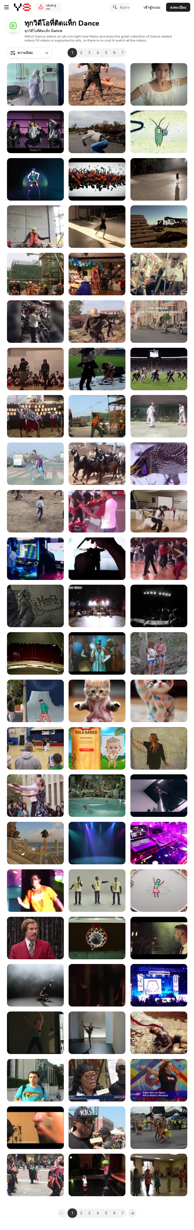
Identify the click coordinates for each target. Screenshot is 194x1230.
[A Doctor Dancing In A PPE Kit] (35, 84)
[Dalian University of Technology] (35, 795)
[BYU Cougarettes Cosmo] (158, 369)
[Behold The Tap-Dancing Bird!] (158, 463)
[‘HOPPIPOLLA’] (158, 748)
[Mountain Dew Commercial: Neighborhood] (158, 321)
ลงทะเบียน (178, 7)
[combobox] (29, 52)
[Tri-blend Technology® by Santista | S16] (158, 84)
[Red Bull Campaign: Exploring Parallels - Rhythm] (97, 226)
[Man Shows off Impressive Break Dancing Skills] (97, 132)
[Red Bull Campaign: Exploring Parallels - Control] (158, 226)
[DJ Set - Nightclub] (158, 843)
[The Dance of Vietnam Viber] (97, 179)
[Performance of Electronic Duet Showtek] (158, 985)
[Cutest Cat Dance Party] (158, 701)
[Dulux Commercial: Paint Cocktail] (97, 653)
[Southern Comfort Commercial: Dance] (97, 890)
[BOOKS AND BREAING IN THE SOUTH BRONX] (97, 1080)
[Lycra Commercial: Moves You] (158, 1032)
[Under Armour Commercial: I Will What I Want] (97, 1032)
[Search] (114, 7)
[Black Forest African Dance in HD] (97, 985)
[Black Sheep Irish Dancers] (35, 1175)
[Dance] (35, 606)
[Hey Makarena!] (158, 653)
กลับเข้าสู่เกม (51, 7)
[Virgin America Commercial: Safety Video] (35, 132)
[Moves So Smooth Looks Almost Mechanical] (35, 416)
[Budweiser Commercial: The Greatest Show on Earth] (158, 938)
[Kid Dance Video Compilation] (35, 321)
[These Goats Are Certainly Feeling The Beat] (97, 463)
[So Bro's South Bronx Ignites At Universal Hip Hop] (97, 1127)
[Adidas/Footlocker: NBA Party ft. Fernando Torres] (97, 938)
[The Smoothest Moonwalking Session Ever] (35, 463)
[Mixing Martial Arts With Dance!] (158, 416)
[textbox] (29, 52)
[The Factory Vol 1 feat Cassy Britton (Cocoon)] (158, 606)
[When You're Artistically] (97, 558)
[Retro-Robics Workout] (158, 1080)
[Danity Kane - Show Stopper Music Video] (35, 653)
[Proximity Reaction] (35, 1127)
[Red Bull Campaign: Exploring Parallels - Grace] (158, 179)
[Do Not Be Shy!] (158, 558)
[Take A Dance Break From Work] (35, 274)
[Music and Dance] (97, 511)
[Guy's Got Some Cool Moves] (35, 558)
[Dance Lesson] (158, 1175)
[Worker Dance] (97, 416)
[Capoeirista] (35, 985)
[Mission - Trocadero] (35, 1080)
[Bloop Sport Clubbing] (97, 795)
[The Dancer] (35, 226)
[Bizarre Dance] (158, 511)
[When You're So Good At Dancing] (35, 511)
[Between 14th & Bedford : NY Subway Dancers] (158, 274)
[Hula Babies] (97, 748)
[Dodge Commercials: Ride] (35, 938)
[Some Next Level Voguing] (35, 369)
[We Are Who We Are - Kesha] (35, 179)
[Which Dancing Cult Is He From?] (97, 321)
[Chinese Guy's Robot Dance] (97, 84)
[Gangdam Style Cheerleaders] (97, 369)
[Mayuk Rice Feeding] (97, 274)
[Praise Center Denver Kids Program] (35, 890)
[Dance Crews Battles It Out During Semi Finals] (97, 606)
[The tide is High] (35, 843)
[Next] (132, 1213)
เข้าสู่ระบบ (152, 7)
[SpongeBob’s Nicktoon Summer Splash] (158, 132)
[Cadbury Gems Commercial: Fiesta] (158, 890)
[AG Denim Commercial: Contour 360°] (35, 1032)
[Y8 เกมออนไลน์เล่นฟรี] (22, 7)
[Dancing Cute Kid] (97, 1175)
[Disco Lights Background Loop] (97, 843)
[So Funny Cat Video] (97, 701)
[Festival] (158, 1127)
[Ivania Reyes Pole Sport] (158, 795)
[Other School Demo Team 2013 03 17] (35, 748)
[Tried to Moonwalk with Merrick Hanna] (35, 701)
